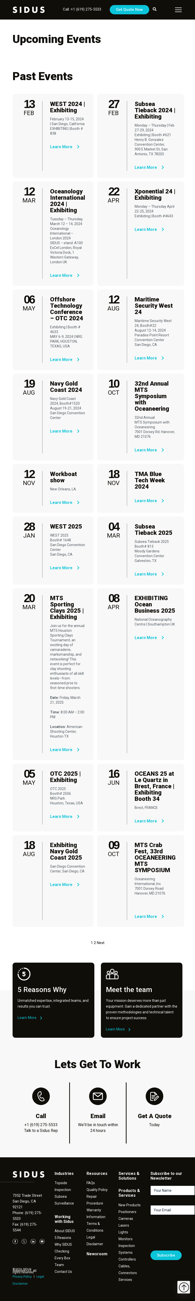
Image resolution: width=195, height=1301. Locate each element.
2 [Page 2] (95, 943)
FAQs (91, 1183)
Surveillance (64, 1203)
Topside (61, 1183)
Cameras (126, 1219)
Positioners (127, 1212)
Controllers (127, 1259)
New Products (130, 1205)
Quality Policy (97, 1190)
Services (125, 1280)
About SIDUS (65, 1231)
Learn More (65, 146)
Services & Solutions (129, 1176)
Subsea (61, 1196)
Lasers (124, 1225)
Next (100, 943)
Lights (123, 1232)
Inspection (63, 1190)
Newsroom (97, 1254)
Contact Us (63, 1272)
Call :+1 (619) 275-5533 (82, 9)
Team (59, 1265)
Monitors (126, 1239)
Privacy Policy (22, 1276)
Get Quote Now (129, 9)
